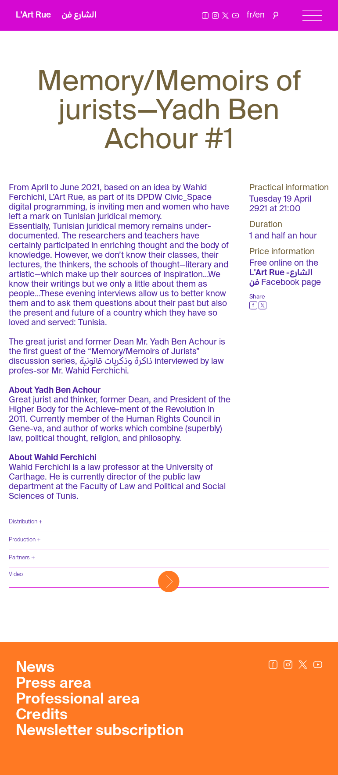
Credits (42, 715)
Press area (53, 683)
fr (249, 15)
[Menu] (312, 16)
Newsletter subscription (99, 731)
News (35, 668)
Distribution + (26, 522)
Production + (25, 540)
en (260, 15)
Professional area (78, 699)
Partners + (22, 558)
